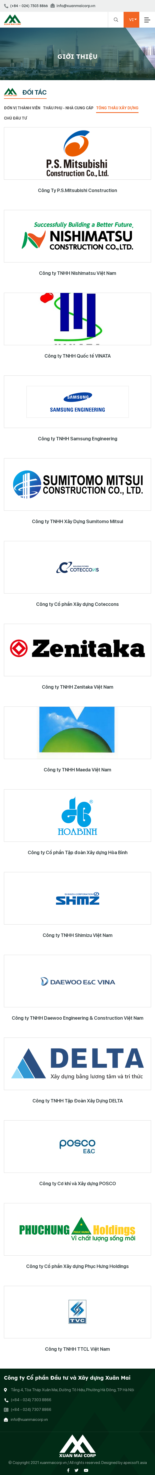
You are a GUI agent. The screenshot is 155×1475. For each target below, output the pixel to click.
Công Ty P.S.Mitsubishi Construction (77, 190)
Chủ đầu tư (15, 118)
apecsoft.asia (135, 1462)
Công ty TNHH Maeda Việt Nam (77, 769)
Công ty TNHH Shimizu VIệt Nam (78, 935)
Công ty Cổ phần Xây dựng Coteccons (77, 604)
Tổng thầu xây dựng (117, 108)
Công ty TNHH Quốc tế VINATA (78, 356)
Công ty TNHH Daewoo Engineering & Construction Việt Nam (77, 1018)
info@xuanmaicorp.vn (73, 5)
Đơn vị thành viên (22, 108)
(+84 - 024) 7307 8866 (31, 1409)
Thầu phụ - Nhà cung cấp (68, 108)
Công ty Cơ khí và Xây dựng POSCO (77, 1183)
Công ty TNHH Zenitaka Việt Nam (77, 687)
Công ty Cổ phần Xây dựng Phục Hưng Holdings (77, 1266)
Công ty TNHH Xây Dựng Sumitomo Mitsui (77, 521)
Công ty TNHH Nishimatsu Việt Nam (77, 273)
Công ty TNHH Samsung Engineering (77, 438)
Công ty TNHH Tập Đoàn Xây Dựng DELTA (77, 1100)
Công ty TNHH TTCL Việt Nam (77, 1349)
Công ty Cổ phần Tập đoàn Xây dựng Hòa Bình (78, 852)
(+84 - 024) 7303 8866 (26, 5)
